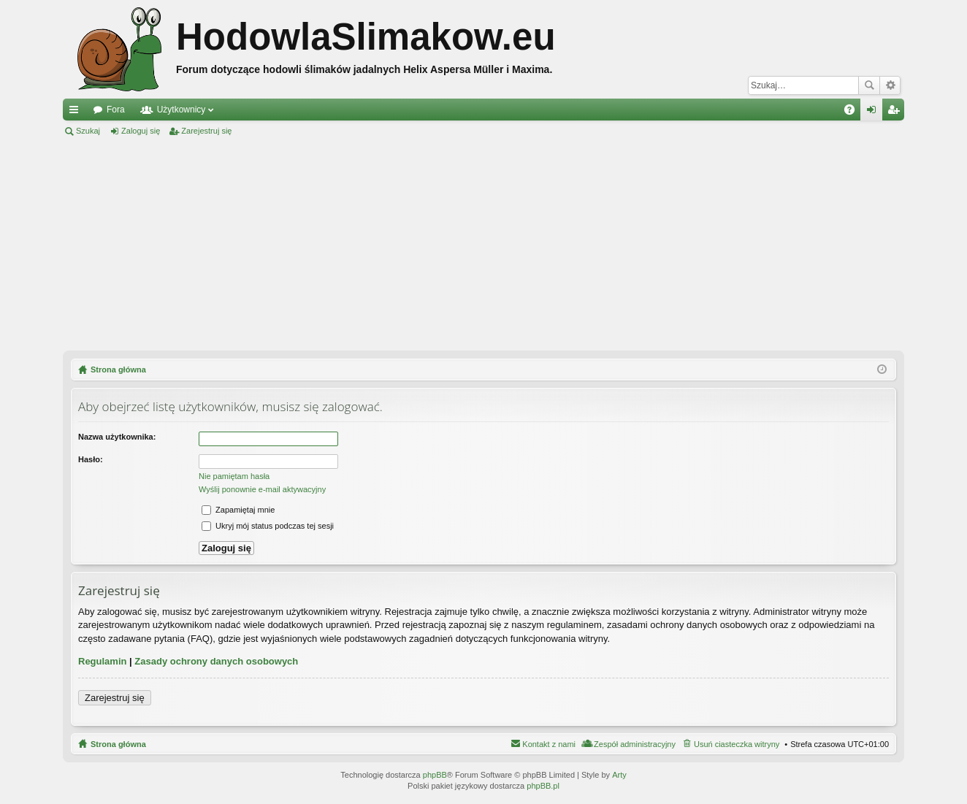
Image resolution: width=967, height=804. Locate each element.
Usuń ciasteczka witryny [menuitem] (736, 744)
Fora (116, 109)
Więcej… (77, 112)
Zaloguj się (140, 130)
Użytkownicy (181, 109)
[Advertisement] (483, 244)
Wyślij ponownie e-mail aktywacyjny (262, 489)
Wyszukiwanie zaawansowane (890, 85)
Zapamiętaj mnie (238, 509)
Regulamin (102, 661)
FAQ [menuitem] (854, 112)
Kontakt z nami (549, 744)
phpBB (435, 774)
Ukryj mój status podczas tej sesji (268, 525)
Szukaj (869, 85)
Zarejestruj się (206, 130)
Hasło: (90, 459)
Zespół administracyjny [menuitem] (635, 744)
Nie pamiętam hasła (234, 476)
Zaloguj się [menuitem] (874, 112)
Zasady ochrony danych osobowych (216, 661)
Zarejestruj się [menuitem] (896, 112)
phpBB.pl (543, 785)
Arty (619, 774)
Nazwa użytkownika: (117, 436)
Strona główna (118, 744)
